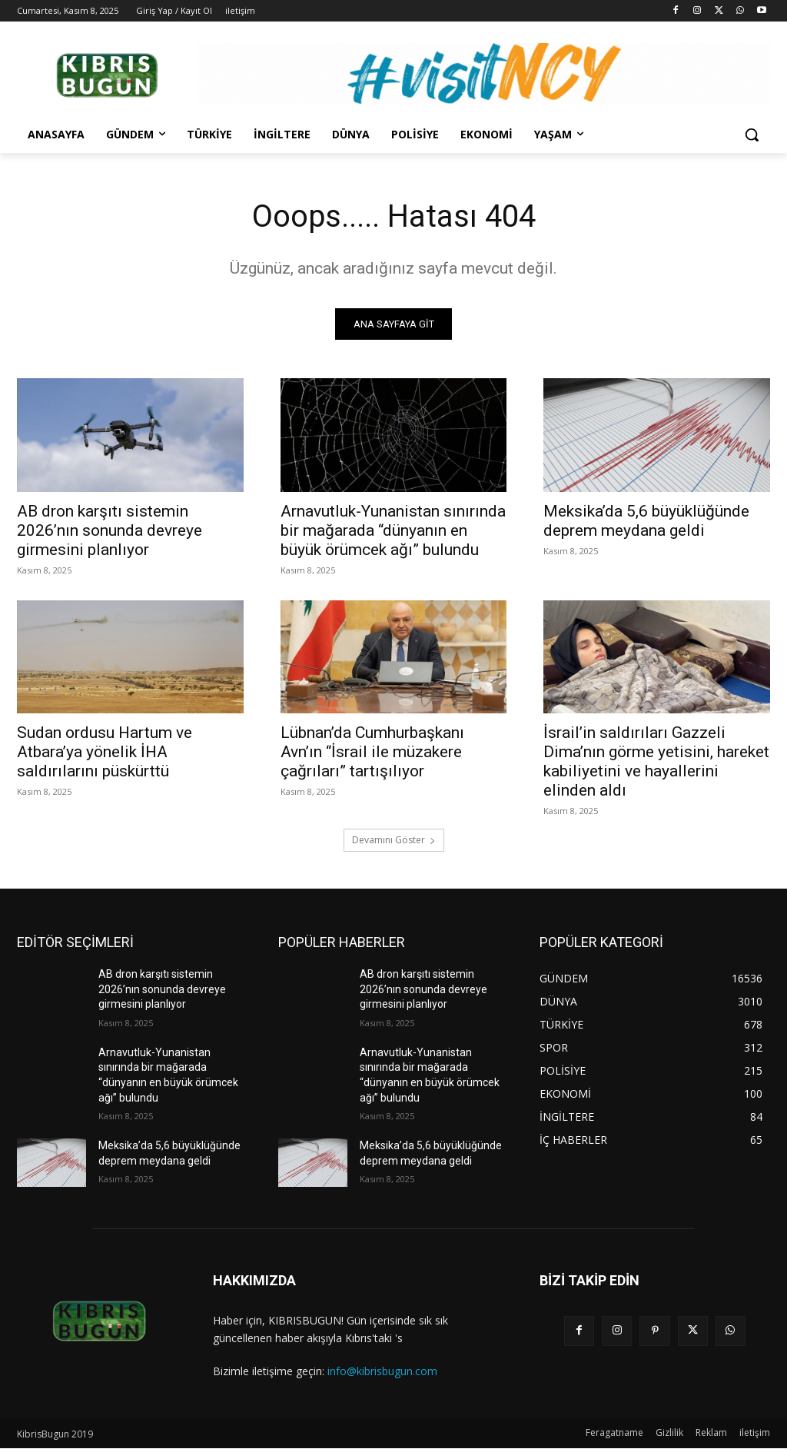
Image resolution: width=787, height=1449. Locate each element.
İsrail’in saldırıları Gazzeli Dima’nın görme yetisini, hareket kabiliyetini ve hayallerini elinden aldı (656, 761)
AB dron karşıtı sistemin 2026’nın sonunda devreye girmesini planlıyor (109, 530)
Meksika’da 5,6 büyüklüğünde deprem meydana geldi (646, 521)
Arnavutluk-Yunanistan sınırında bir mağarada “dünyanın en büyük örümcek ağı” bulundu (393, 530)
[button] (751, 134)
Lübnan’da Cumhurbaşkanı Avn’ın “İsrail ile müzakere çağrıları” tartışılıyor (372, 751)
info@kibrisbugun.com (382, 1371)
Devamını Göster (394, 839)
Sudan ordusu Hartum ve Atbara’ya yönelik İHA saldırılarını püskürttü (104, 751)
